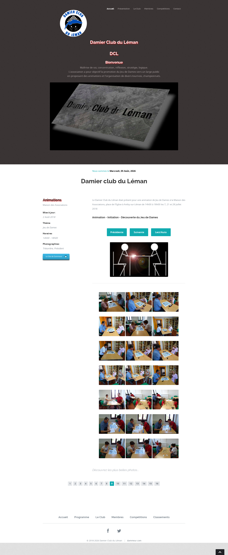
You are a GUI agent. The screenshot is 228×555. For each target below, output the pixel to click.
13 (137, 483)
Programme (81, 517)
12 (131, 483)
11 (124, 483)
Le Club (137, 9)
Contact (177, 9)
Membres (148, 9)
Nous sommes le (101, 170)
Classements (161, 517)
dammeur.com (134, 540)
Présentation (124, 9)
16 (157, 483)
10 (117, 483)
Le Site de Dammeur (54, 256)
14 (144, 483)
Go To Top (220, 552)
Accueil (110, 9)
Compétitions (163, 9)
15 (150, 483)
